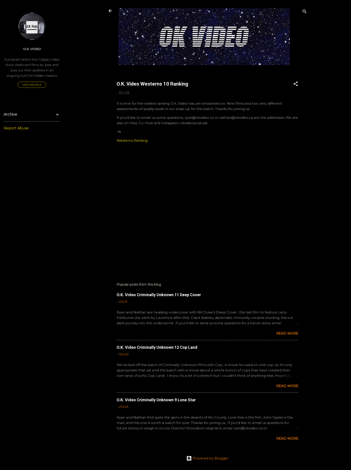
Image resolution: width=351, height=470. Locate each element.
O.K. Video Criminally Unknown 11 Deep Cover (159, 294)
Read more (287, 333)
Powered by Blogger (207, 458)
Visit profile (31, 84)
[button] (295, 84)
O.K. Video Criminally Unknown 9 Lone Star (156, 399)
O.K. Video (32, 49)
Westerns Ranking (132, 140)
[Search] (304, 12)
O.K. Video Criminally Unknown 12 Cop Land (157, 347)
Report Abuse (16, 128)
